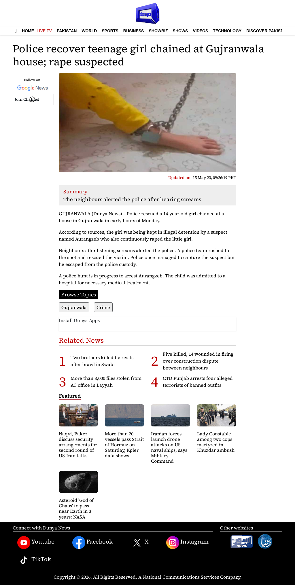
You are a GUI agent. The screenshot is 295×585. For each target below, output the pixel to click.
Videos (200, 30)
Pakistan (67, 30)
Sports (110, 30)
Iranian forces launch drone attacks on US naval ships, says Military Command (169, 447)
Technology (227, 30)
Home (28, 30)
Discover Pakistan (267, 30)
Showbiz (158, 30)
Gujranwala (74, 307)
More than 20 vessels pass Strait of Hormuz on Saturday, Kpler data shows (124, 444)
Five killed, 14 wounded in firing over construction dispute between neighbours (198, 361)
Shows (180, 30)
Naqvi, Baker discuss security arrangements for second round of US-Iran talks (78, 444)
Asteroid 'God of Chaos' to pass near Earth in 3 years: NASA (76, 508)
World (89, 30)
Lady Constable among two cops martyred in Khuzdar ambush (216, 441)
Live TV (44, 30)
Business (133, 30)
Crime (103, 307)
